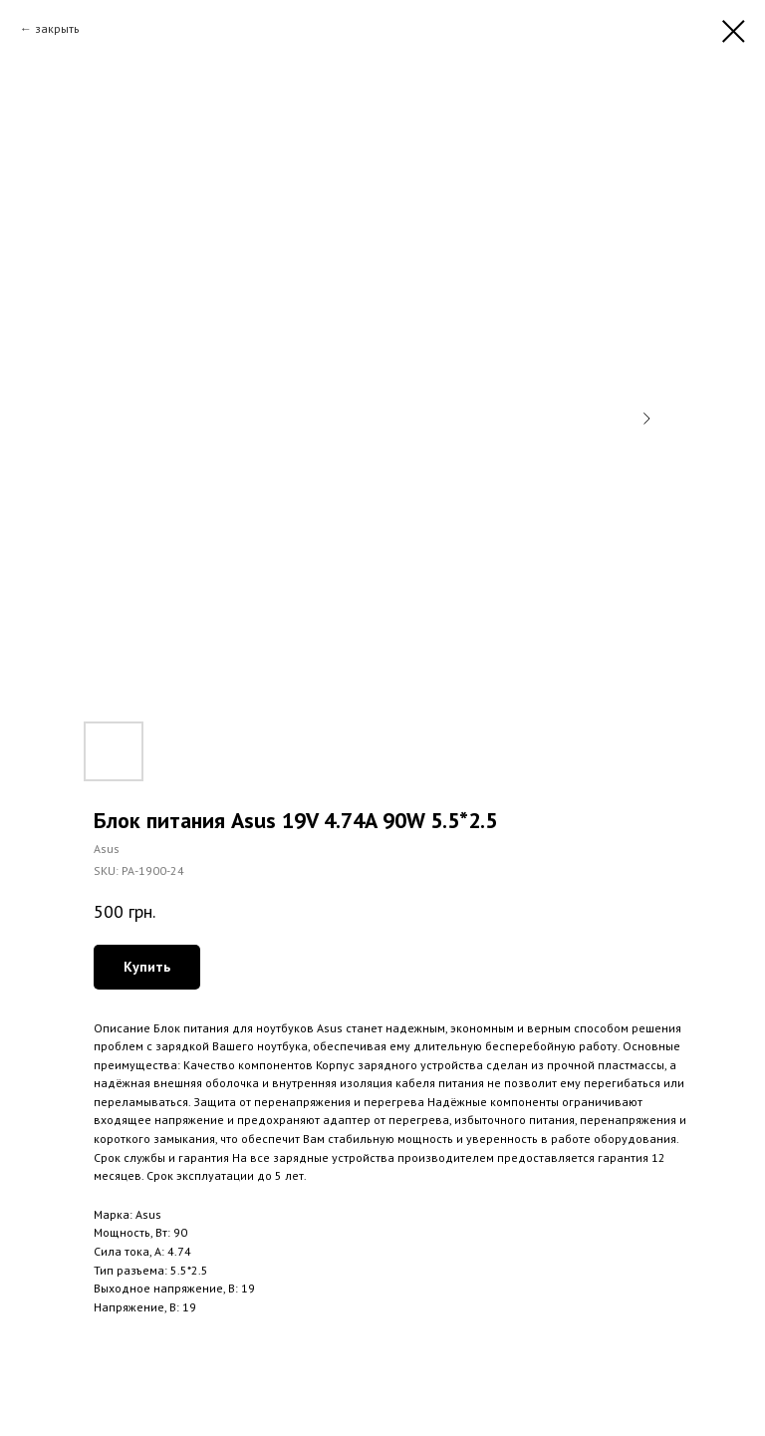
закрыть (57, 28)
